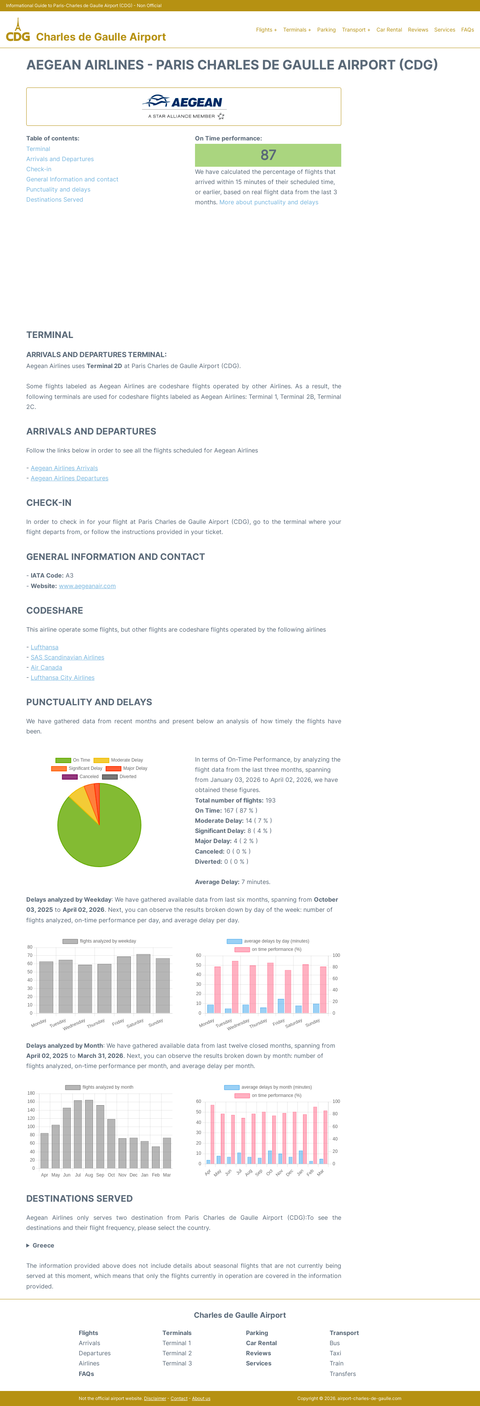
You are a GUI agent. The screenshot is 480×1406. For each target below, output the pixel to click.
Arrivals (89, 1343)
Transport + (356, 29)
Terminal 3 (177, 1363)
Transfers (343, 1373)
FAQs (467, 29)
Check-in (38, 169)
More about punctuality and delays (268, 202)
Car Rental (389, 29)
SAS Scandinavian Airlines (67, 657)
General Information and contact (72, 179)
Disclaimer (155, 1398)
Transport (344, 1333)
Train (337, 1363)
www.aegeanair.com (87, 586)
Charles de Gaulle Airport (101, 37)
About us (201, 1398)
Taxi (335, 1353)
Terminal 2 (177, 1353)
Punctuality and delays (58, 189)
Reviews (418, 29)
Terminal (38, 148)
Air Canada (46, 667)
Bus (335, 1343)
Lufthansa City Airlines (62, 677)
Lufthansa (44, 647)
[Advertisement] (183, 267)
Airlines (89, 1363)
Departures (95, 1353)
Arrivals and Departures (60, 159)
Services (444, 29)
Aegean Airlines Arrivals (64, 468)
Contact (179, 1398)
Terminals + (297, 29)
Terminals (177, 1333)
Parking (326, 29)
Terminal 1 (176, 1343)
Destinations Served (54, 199)
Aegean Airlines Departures (69, 478)
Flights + (266, 29)
